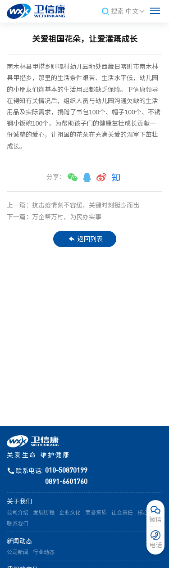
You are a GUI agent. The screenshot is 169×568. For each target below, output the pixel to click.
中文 (136, 11)
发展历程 (44, 512)
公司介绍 (17, 512)
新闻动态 (19, 541)
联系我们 (17, 524)
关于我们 (19, 501)
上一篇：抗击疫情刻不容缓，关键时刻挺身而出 (73, 205)
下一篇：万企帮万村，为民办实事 (54, 217)
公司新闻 (17, 552)
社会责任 (122, 512)
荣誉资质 (96, 512)
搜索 (112, 11)
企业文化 (70, 512)
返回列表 (86, 239)
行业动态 (44, 552)
